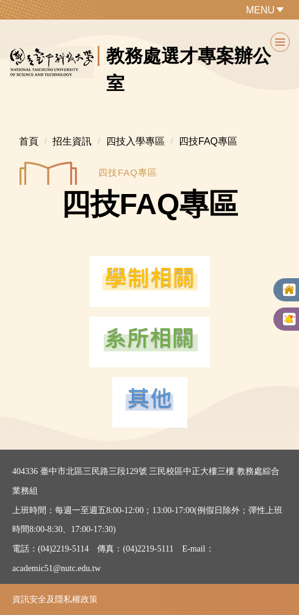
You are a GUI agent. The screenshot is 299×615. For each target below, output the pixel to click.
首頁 (28, 141)
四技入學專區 (135, 141)
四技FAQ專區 (208, 141)
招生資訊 (72, 141)
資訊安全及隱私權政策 (55, 599)
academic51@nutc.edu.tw (56, 568)
